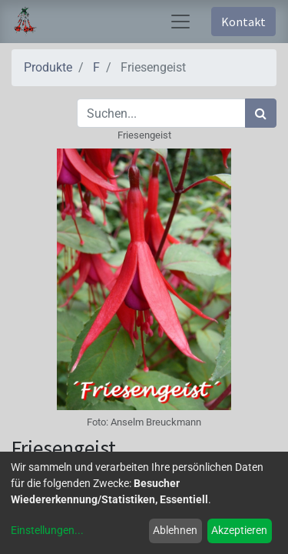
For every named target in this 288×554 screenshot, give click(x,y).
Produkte (48, 67)
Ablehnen (175, 530)
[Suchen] (260, 113)
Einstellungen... (47, 530)
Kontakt (243, 21)
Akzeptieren (239, 530)
